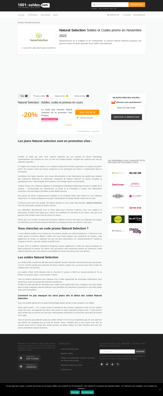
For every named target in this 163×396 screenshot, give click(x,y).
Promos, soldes (41, 96)
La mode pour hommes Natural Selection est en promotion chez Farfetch (56, 113)
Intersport (106, 8)
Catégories (33, 15)
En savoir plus (87, 392)
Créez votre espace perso (70, 349)
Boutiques (45, 15)
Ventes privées (81, 96)
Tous (23, 96)
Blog (55, 15)
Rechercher (137, 5)
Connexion (139, 15)
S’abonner (140, 351)
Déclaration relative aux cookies (72, 365)
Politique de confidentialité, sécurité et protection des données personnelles (78, 359)
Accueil (21, 15)
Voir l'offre (87, 112)
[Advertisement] (81, 72)
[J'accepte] (160, 389)
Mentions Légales (67, 353)
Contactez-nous (66, 369)
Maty (111, 8)
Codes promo (61, 96)
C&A (114, 8)
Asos (100, 8)
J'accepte (75, 392)
